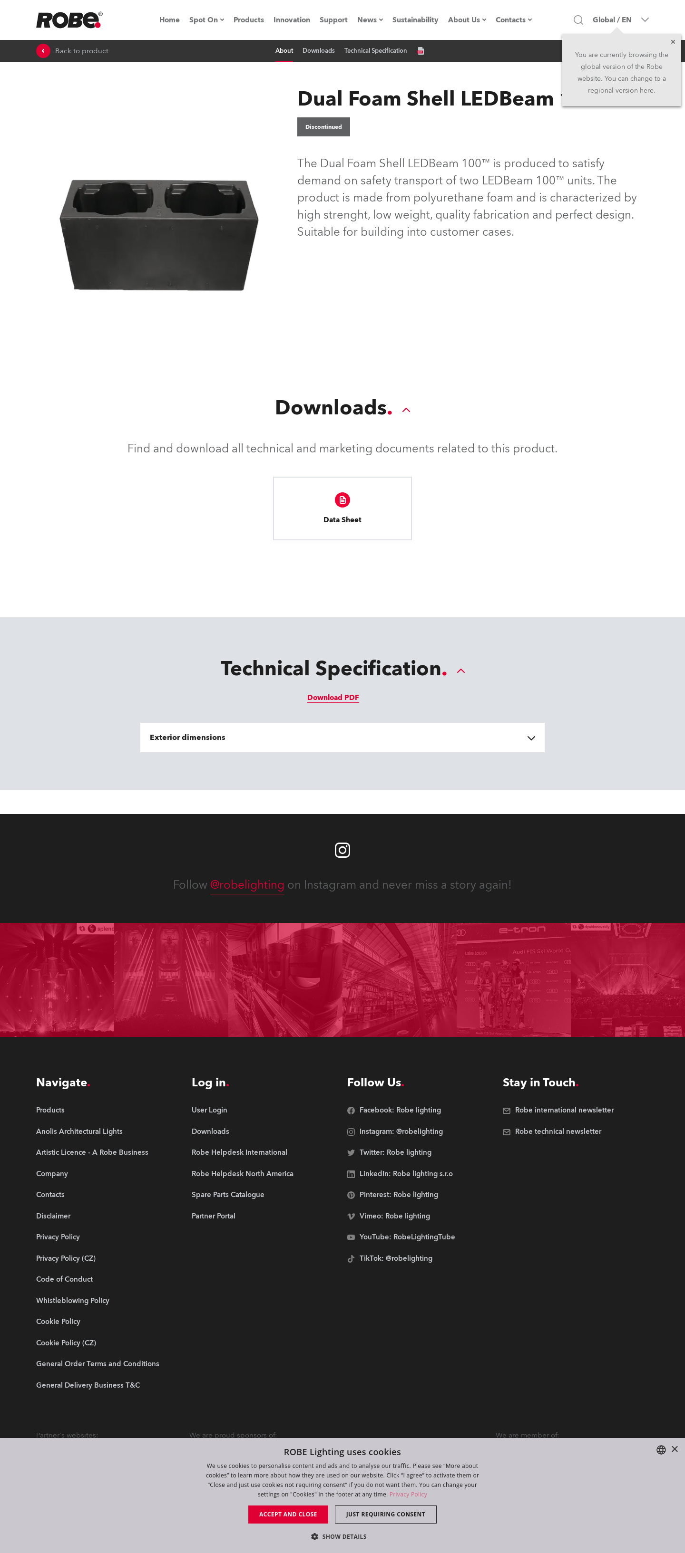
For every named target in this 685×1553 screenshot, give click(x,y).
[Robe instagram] (342, 850)
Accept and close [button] (288, 1514)
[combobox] (661, 1450)
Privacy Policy (408, 1494)
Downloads (319, 51)
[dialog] (342, 1495)
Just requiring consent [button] (385, 1514)
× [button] (674, 1449)
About (284, 51)
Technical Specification (375, 51)
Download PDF (333, 697)
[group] (97, 1132)
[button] (342, 1536)
